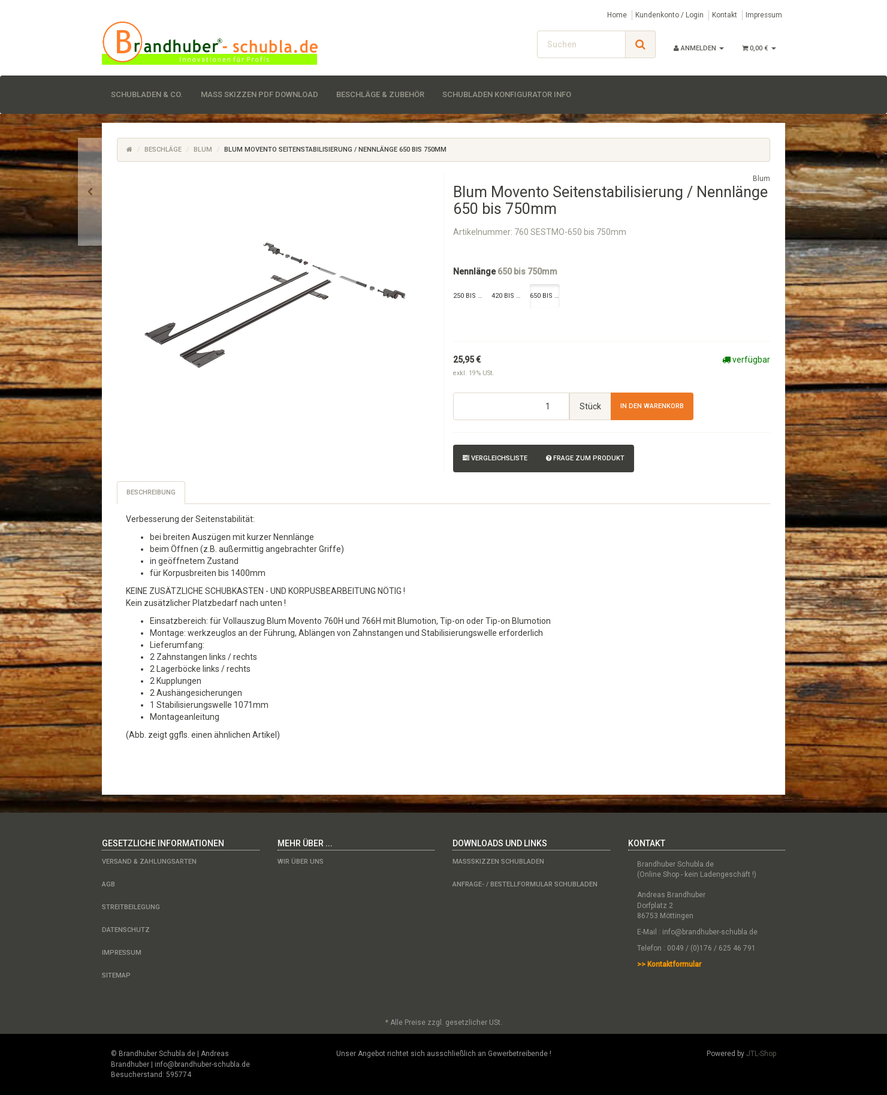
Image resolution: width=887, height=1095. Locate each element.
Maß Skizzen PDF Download (259, 94)
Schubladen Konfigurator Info (506, 94)
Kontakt (724, 15)
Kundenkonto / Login (669, 15)
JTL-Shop (761, 1053)
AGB (108, 884)
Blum (203, 149)
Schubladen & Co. (147, 94)
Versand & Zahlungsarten (149, 861)
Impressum (764, 15)
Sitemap (116, 975)
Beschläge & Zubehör (380, 94)
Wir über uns (300, 861)
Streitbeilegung (131, 907)
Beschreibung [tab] (151, 492)
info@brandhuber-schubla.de (710, 932)
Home (617, 15)
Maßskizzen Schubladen (498, 861)
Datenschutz (126, 930)
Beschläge (163, 149)
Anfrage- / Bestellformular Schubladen (525, 884)
